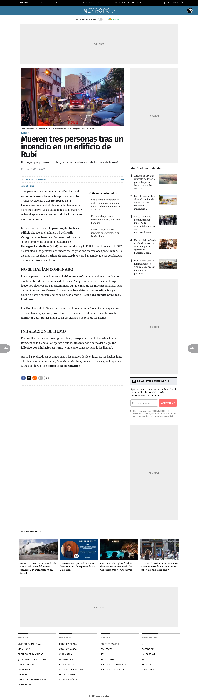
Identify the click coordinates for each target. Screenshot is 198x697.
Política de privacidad (114, 664)
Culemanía (65, 654)
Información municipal (32, 679)
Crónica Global (68, 644)
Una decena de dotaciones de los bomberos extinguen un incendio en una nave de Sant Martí (105, 204)
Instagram (148, 654)
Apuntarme (168, 403)
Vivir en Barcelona (29, 644)
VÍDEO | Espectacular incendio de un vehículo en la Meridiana (105, 233)
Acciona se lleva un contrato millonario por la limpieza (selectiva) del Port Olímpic (63, 3)
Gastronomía (26, 664)
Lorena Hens (27, 186)
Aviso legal (107, 659)
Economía (24, 669)
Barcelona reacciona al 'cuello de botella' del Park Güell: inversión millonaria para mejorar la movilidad (138, 3)
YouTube (147, 664)
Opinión (22, 674)
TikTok (146, 659)
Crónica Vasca (68, 649)
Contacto (107, 649)
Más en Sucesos (30, 531)
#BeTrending (25, 684)
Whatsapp (148, 669)
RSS (103, 654)
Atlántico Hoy (67, 664)
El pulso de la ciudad (30, 654)
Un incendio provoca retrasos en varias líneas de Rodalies (105, 219)
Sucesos (25, 133)
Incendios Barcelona (36, 179)
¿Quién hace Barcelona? (32, 659)
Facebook (148, 649)
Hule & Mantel (67, 674)
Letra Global (67, 659)
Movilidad (24, 649)
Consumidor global (71, 669)
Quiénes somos (110, 644)
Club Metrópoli (68, 679)
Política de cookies (112, 669)
